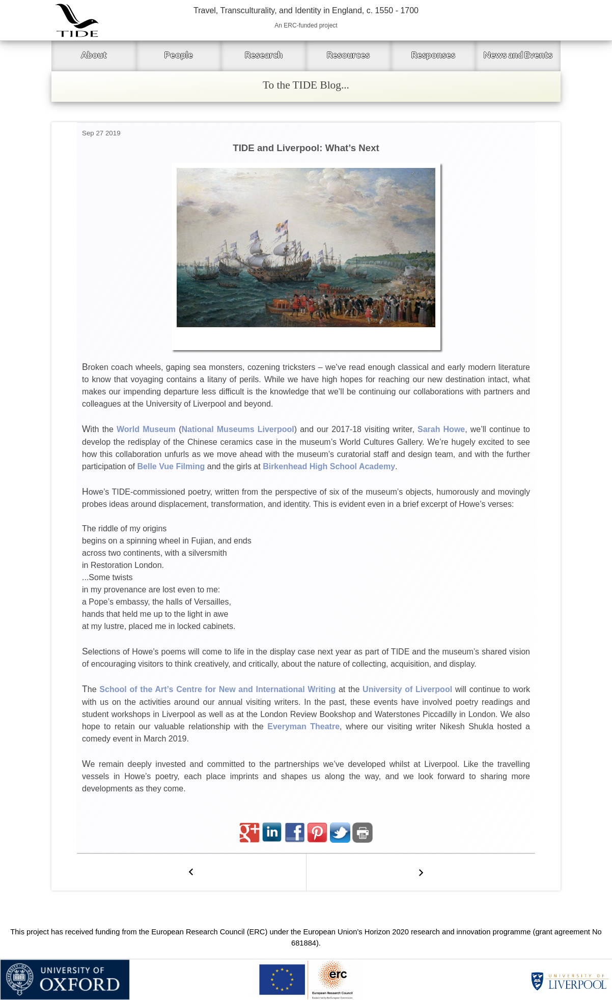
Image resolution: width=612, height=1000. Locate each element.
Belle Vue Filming (171, 466)
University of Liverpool (407, 689)
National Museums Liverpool (238, 429)
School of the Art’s (136, 689)
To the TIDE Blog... (306, 85)
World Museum (146, 429)
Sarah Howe (441, 429)
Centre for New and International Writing (256, 689)
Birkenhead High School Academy (329, 466)
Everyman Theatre (303, 726)
